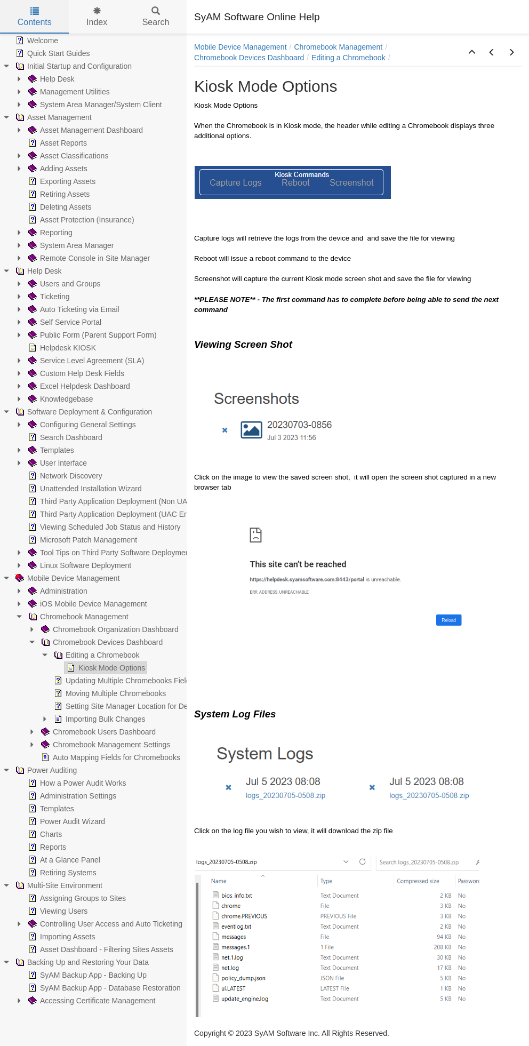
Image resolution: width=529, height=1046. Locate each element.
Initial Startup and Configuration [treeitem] (72, 66)
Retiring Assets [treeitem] (58, 194)
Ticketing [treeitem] (48, 296)
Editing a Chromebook (348, 57)
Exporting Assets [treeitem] (60, 181)
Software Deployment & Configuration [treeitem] (82, 411)
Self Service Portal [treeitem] (63, 322)
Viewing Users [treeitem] (56, 911)
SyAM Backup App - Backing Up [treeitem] (86, 975)
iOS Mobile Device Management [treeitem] (86, 603)
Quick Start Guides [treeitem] (51, 53)
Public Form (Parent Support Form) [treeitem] (91, 335)
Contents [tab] (35, 17)
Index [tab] (96, 17)
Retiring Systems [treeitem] (61, 872)
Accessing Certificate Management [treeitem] (90, 1000)
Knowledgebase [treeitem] (59, 399)
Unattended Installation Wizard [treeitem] (84, 488)
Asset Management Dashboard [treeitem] (84, 130)
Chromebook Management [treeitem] (77, 616)
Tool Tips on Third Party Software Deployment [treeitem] (109, 552)
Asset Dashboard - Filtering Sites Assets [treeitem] (99, 949)
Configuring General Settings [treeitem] (81, 424)
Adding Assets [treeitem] (56, 168)
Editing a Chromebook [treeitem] (96, 655)
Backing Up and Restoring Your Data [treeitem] (81, 962)
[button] (472, 52)
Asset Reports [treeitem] (56, 143)
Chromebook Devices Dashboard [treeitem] (101, 642)
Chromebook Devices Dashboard (249, 57)
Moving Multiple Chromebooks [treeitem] (109, 693)
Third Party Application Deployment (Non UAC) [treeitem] (110, 501)
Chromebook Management (338, 47)
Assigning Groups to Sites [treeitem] (76, 898)
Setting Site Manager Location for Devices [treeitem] (128, 706)
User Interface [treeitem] (56, 463)
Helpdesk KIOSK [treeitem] (61, 347)
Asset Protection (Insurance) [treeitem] (80, 219)
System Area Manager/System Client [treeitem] (94, 104)
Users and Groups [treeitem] (63, 283)
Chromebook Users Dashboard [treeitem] (97, 731)
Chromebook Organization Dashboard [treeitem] (109, 629)
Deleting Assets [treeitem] (59, 207)
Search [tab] (156, 17)
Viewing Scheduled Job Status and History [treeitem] (103, 527)
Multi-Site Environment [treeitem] (57, 885)
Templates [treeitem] (50, 450)
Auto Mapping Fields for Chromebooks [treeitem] (109, 757)
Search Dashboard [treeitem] (64, 437)
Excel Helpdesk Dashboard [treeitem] (78, 386)
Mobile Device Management (240, 47)
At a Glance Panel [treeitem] (63, 859)
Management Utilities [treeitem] (68, 91)
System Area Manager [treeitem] (70, 245)
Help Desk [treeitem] (50, 79)
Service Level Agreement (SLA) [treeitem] (85, 360)
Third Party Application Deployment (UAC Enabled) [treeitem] (117, 514)
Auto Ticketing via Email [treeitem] (72, 309)
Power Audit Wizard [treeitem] (65, 821)
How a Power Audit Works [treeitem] (76, 783)
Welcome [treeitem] (35, 40)
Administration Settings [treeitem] (71, 795)
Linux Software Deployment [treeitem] (78, 565)
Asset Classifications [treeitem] (67, 155)
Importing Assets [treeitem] (60, 936)
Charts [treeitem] (44, 834)
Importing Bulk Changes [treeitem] (98, 719)
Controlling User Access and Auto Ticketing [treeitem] (104, 923)
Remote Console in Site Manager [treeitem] (88, 258)
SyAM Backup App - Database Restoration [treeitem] (103, 987)
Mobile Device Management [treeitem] (66, 578)
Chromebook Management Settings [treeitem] (104, 744)
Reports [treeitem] (46, 847)
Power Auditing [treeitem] (45, 770)
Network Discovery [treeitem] (64, 475)
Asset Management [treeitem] (52, 117)
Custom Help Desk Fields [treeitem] (75, 373)
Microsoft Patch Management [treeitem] (81, 539)
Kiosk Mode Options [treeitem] (105, 667)
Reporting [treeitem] (49, 232)
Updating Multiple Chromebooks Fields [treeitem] (123, 680)
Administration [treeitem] (56, 591)
